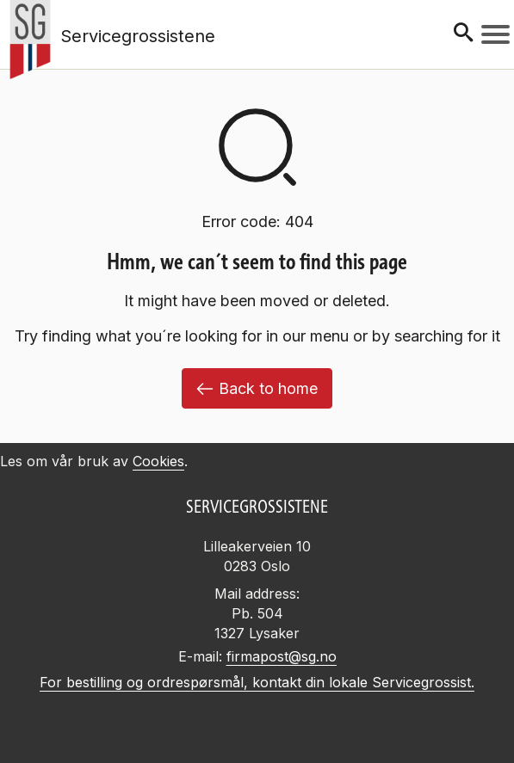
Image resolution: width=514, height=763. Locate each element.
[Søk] (463, 34)
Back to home (257, 388)
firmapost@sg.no (281, 656)
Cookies (158, 461)
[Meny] (495, 34)
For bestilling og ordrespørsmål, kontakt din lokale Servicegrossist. (257, 682)
